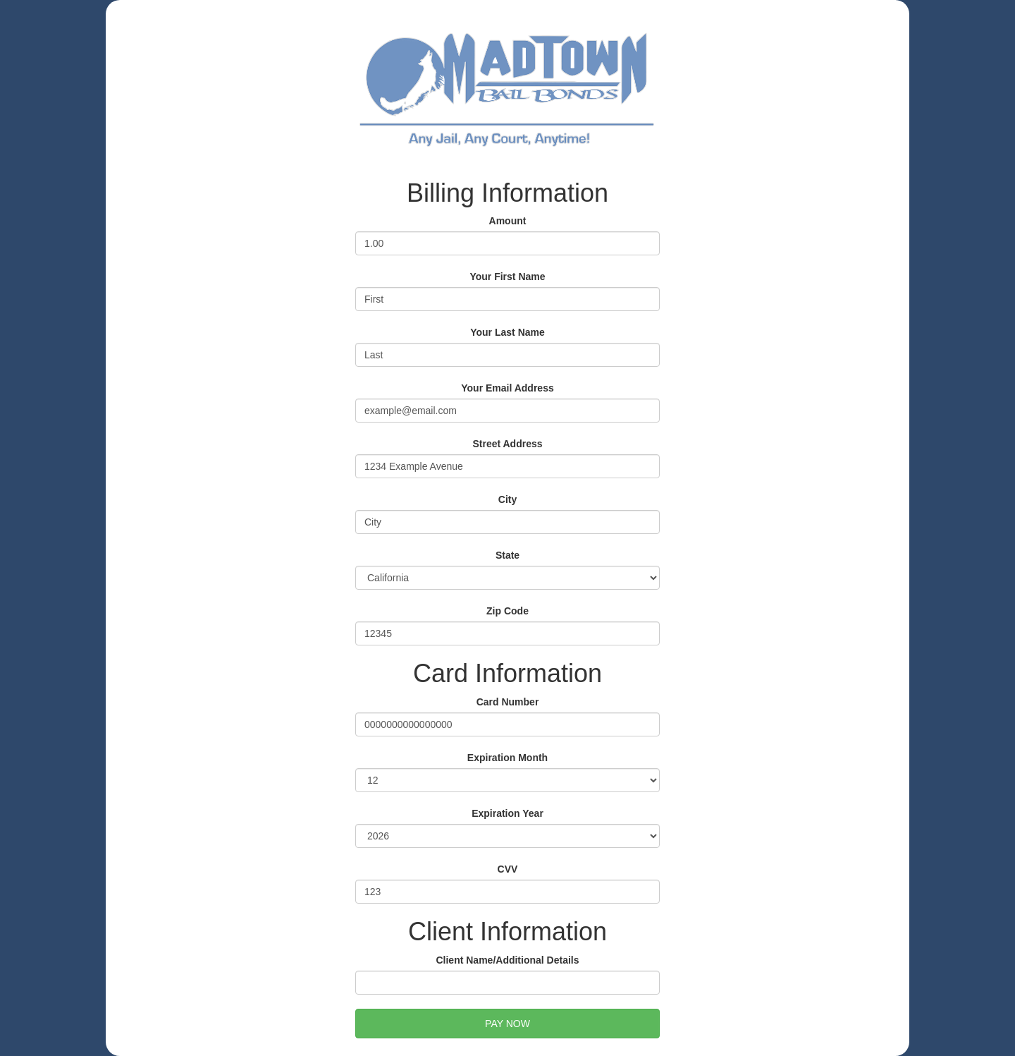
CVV (508, 869)
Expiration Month (507, 757)
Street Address (507, 443)
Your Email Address (507, 388)
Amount (508, 220)
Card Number (507, 702)
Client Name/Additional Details (507, 960)
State (507, 555)
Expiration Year (507, 813)
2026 (507, 836)
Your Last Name (507, 332)
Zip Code (507, 611)
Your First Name (507, 276)
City (507, 499)
